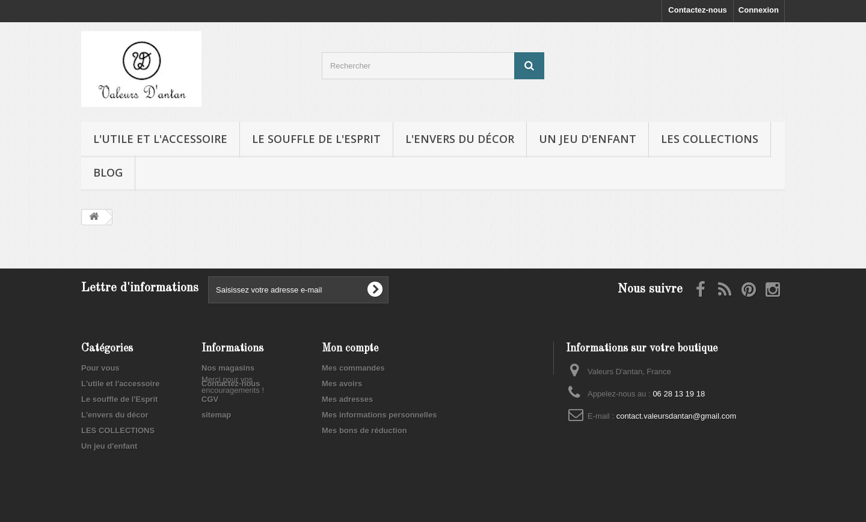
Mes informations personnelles (379, 414)
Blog (108, 172)
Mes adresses (347, 399)
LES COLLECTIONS (709, 139)
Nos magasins (227, 367)
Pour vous (100, 367)
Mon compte (350, 348)
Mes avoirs (342, 383)
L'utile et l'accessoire (160, 139)
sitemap (216, 414)
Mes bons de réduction (364, 430)
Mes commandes (353, 367)
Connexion (759, 9)
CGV (209, 399)
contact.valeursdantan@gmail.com (676, 415)
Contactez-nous (697, 9)
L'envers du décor (459, 139)
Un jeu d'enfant (587, 139)
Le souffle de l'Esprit (316, 139)
